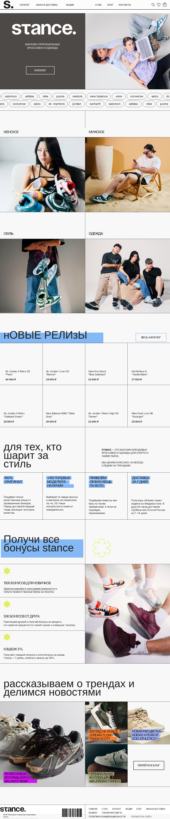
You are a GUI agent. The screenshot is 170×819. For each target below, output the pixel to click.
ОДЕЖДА (96, 233)
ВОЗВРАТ (93, 812)
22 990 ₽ (93, 421)
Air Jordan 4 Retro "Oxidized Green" (14, 415)
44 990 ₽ (10, 379)
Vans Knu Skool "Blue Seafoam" (97, 373)
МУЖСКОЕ (96, 132)
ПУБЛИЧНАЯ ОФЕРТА (112, 812)
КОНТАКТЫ (125, 5)
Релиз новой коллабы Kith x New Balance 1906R (21, 777)
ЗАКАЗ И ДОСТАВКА (47, 5)
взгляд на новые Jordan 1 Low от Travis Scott (103, 735)
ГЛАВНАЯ (93, 809)
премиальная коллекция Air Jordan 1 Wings (104, 777)
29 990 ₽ (51, 421)
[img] (106, 399)
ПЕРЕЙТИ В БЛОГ (149, 765)
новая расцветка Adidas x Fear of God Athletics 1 (146, 735)
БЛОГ (110, 5)
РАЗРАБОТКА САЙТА (141, 816)
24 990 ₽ (51, 379)
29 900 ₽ (137, 421)
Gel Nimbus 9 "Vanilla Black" (140, 373)
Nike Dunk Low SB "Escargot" (142, 415)
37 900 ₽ (137, 379)
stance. (13, 809)
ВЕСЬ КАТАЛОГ (151, 337)
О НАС (98, 5)
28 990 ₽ (9, 421)
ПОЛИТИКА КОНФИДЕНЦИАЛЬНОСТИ (107, 816)
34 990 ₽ (93, 379)
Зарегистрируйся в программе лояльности (29, 588)
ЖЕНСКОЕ (11, 132)
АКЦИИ (70, 5)
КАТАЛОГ (25, 5)
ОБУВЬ (8, 233)
